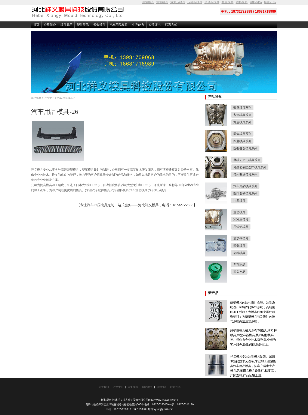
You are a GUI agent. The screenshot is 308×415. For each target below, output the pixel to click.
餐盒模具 (99, 24)
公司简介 (50, 24)
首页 (36, 24)
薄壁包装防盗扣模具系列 (249, 167)
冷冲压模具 (177, 2)
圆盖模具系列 (242, 141)
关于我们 (104, 386)
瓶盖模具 (228, 2)
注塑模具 (148, 2)
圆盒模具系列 (242, 133)
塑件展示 (83, 24)
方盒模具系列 (242, 115)
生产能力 (138, 24)
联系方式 (171, 24)
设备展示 (133, 386)
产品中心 (49, 97)
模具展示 (66, 24)
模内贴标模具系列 (245, 174)
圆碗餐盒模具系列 (245, 148)
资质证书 (155, 24)
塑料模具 (242, 2)
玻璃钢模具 (211, 2)
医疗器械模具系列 (245, 193)
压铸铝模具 (194, 2)
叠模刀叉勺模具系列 (246, 160)
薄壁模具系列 (242, 107)
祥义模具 (36, 97)
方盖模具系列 (242, 122)
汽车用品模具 (119, 24)
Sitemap (162, 386)
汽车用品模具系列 (245, 186)
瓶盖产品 (270, 2)
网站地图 (147, 386)
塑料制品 (256, 2)
